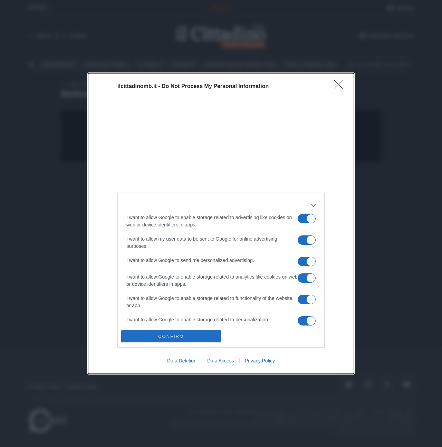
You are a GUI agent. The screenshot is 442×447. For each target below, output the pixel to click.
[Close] (340, 86)
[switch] (307, 218)
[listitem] (221, 205)
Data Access (220, 360)
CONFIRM (171, 336)
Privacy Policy (260, 360)
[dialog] (221, 223)
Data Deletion (181, 360)
